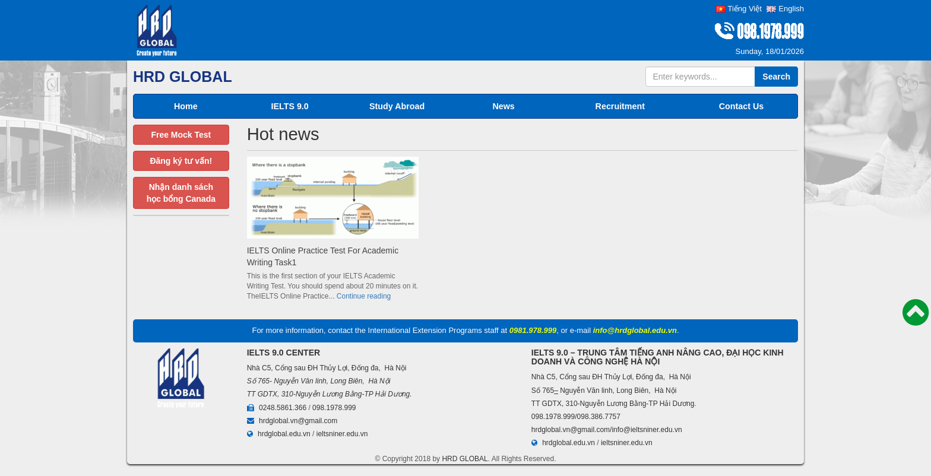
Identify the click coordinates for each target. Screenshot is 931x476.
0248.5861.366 (282, 408)
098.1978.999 (334, 408)
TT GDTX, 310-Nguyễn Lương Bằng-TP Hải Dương (328, 394)
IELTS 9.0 (289, 106)
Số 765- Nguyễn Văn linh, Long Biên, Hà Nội (319, 381)
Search (776, 76)
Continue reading (364, 296)
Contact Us (741, 106)
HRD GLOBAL (464, 459)
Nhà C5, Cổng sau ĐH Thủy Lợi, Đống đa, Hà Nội (327, 368)
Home (186, 106)
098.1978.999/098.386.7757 (575, 416)
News (503, 106)
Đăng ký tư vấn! (181, 161)
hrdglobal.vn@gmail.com (298, 421)
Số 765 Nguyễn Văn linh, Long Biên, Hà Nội (604, 390)
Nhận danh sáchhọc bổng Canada (181, 193)
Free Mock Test (181, 134)
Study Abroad (397, 106)
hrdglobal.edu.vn (284, 434)
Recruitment (620, 106)
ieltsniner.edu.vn (342, 434)
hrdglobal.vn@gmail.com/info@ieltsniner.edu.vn (606, 430)
